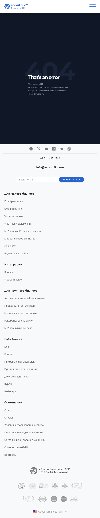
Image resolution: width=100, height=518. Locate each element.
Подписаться (70, 179)
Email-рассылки (13, 201)
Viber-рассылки (13, 216)
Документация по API (17, 376)
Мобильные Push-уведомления (22, 231)
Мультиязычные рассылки (20, 313)
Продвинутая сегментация (20, 305)
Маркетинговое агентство (19, 238)
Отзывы (9, 417)
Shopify (8, 272)
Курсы (8, 384)
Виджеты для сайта (16, 253)
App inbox (10, 246)
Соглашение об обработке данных (24, 440)
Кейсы (8, 354)
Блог (7, 346)
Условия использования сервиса (24, 425)
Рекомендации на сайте (18, 320)
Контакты (10, 454)
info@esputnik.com (50, 167)
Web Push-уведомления (18, 223)
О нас (7, 410)
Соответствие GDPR (16, 447)
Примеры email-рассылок (19, 361)
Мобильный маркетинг (18, 328)
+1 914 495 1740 (50, 158)
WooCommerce (13, 279)
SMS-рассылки (13, 208)
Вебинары (10, 391)
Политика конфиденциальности (23, 432)
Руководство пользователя (20, 369)
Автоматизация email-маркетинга (24, 298)
